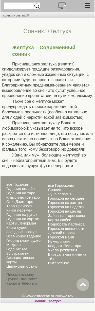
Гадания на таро (20, 193)
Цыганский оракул (22, 266)
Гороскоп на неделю (66, 207)
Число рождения (62, 250)
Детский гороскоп (63, 233)
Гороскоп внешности (66, 228)
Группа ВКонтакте (22, 279)
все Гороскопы (60, 185)
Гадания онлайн (20, 188)
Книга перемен (19, 210)
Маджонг (14, 245)
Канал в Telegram (21, 283)
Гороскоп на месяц (64, 211)
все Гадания (17, 184)
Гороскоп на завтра (65, 202)
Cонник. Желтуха (47, 301)
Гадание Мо (16, 249)
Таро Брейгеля (19, 206)
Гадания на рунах (21, 214)
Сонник (54, 189)
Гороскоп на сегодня (66, 198)
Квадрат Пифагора (64, 246)
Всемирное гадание (23, 236)
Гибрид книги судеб (23, 240)
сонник (8, 15)
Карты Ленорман (21, 223)
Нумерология (59, 241)
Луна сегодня (59, 194)
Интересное (58, 263)
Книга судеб (16, 227)
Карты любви (59, 220)
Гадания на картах (22, 219)
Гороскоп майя (61, 237)
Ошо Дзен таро (19, 201)
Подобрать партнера (66, 224)
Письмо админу (20, 274)
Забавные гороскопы (66, 215)
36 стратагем (17, 253)
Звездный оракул (21, 232)
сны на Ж (22, 15)
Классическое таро (23, 197)
